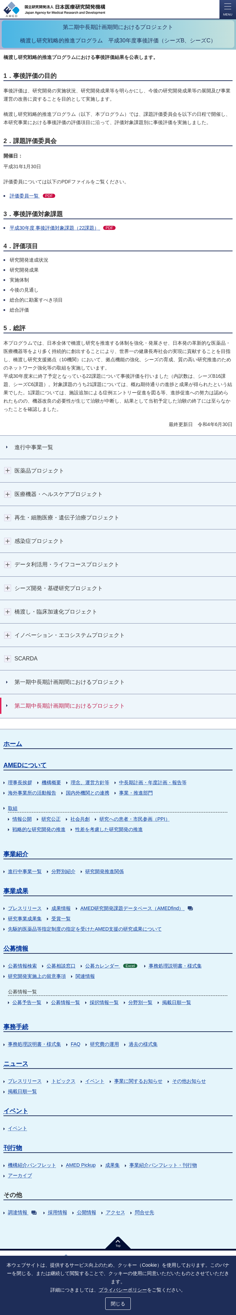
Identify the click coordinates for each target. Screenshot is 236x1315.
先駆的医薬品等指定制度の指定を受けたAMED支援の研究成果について (85, 929)
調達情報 (22, 1212)
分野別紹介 (63, 871)
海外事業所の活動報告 (32, 793)
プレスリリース (25, 908)
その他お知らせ (189, 1081)
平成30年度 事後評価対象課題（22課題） (63, 228)
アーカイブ (20, 1175)
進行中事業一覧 (25, 871)
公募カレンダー (111, 966)
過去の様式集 (143, 1044)
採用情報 (57, 1212)
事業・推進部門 (136, 793)
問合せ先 (144, 1212)
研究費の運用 (104, 1044)
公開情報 (86, 1212)
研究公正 (51, 819)
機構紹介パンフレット (32, 1165)
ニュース (15, 1063)
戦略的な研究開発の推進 (39, 829)
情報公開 (22, 819)
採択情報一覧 (104, 1002)
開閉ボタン (8, 471)
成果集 (112, 1165)
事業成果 (15, 891)
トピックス (63, 1081)
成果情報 (61, 908)
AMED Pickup (81, 1165)
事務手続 (15, 1026)
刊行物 (12, 1147)
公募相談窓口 (61, 966)
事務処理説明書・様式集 (175, 966)
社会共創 (80, 819)
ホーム (12, 743)
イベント (95, 1081)
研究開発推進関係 (104, 871)
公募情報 (15, 948)
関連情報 (85, 976)
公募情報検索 (22, 966)
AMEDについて (25, 765)
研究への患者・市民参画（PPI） (134, 819)
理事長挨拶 (20, 782)
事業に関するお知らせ (138, 1081)
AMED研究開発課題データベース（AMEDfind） (136, 908)
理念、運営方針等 (90, 782)
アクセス (115, 1212)
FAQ (75, 1044)
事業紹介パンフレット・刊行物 (163, 1165)
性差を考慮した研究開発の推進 (109, 829)
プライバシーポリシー (123, 1290)
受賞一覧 (61, 918)
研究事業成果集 (25, 918)
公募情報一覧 (65, 1002)
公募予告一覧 (26, 1002)
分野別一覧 (140, 1002)
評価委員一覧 (32, 196)
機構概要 (51, 782)
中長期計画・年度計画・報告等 (153, 782)
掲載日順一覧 (176, 1002)
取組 (13, 808)
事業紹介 (15, 854)
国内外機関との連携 (87, 793)
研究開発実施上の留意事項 (37, 976)
